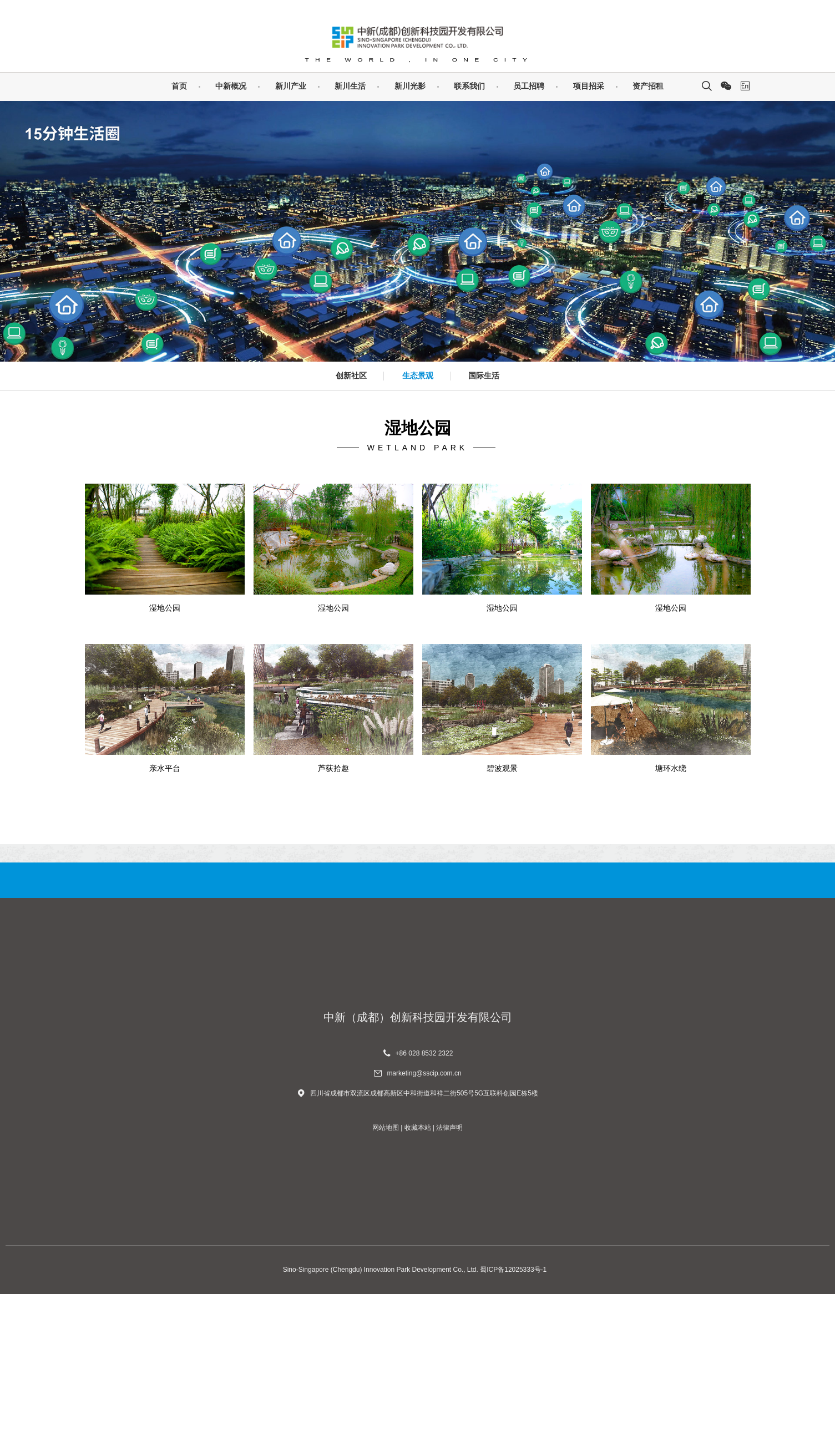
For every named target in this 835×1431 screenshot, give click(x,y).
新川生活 (350, 86)
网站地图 (385, 1264)
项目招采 (588, 86)
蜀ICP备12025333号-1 (513, 1406)
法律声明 (449, 1264)
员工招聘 (528, 86)
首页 (179, 86)
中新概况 (230, 86)
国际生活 (483, 375)
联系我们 (469, 86)
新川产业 (290, 86)
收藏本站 (417, 1264)
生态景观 (417, 375)
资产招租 (648, 86)
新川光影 (410, 86)
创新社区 (351, 375)
